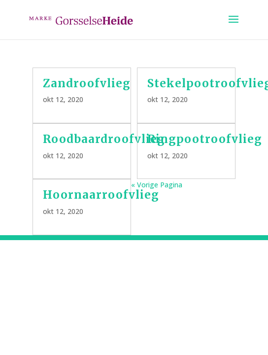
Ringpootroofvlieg (204, 139)
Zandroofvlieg (87, 83)
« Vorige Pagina (156, 184)
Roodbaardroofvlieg (104, 139)
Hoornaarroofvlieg (101, 195)
